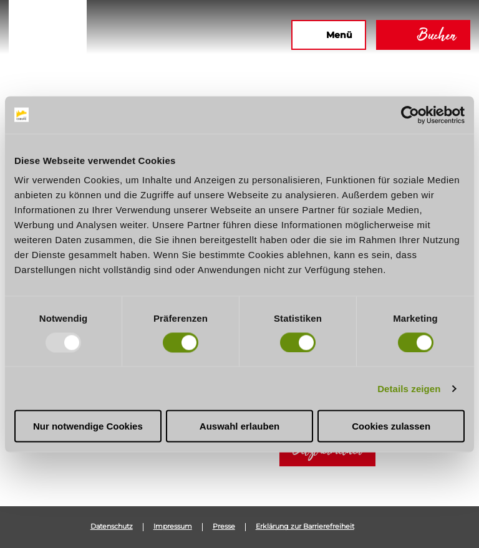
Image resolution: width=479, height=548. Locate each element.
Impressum (172, 527)
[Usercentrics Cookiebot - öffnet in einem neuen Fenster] (410, 114)
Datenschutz (111, 527)
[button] (147, 35)
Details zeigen (408, 388)
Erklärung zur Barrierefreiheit (305, 527)
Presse (224, 527)
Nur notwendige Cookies (88, 426)
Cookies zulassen (391, 426)
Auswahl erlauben (239, 426)
